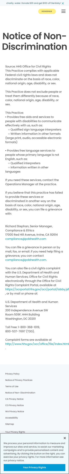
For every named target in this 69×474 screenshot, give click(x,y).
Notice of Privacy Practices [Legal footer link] (18, 380)
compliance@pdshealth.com (25, 239)
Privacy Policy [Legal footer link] (12, 373)
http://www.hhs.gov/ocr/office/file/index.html (37, 344)
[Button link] (47, 11)
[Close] (65, 438)
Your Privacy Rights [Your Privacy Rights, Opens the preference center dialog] (34, 467)
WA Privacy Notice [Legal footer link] (14, 411)
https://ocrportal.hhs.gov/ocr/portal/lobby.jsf (37, 289)
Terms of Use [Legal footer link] (11, 386)
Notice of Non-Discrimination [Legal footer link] (20, 392)
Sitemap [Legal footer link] (9, 424)
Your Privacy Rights (15, 431)
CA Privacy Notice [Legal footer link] (14, 398)
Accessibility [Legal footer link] (11, 417)
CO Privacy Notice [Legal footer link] (14, 405)
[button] (63, 11)
